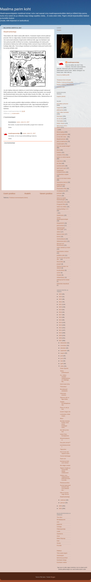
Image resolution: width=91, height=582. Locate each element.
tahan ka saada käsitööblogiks (61, 198)
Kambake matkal (62, 562)
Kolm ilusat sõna (65, 384)
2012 (60, 327)
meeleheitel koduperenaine (61, 171)
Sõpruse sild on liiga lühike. (64, 398)
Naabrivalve (60, 215)
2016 (60, 317)
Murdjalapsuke (61, 519)
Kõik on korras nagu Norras (64, 493)
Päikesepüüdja (61, 529)
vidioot (59, 232)
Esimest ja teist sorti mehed (64, 462)
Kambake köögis (62, 560)
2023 (60, 299)
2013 (60, 325)
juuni (62, 358)
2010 (60, 333)
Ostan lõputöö (64, 368)
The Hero (59, 517)
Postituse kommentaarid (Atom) (18, 197)
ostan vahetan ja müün (63, 247)
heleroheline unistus (62, 251)
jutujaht (59, 264)
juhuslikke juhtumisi (62, 103)
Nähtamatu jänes (62, 241)
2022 (60, 302)
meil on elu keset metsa (64, 178)
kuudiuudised (61, 270)
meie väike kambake (63, 112)
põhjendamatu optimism (61, 185)
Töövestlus (63, 386)
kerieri (58, 236)
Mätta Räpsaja (61, 538)
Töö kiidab (60, 121)
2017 (60, 314)
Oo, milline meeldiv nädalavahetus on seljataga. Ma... (65, 378)
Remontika (60, 261)
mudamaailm (15, 113)
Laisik (58, 531)
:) (10, 113)
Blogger (53, 577)
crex (58, 522)
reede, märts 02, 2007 (23, 122)
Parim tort (63, 458)
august (62, 353)
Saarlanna (60, 533)
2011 (60, 330)
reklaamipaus (61, 277)
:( (57, 213)
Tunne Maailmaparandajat (62, 218)
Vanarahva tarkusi (62, 182)
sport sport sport (61, 168)
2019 (60, 309)
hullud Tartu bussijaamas (64, 434)
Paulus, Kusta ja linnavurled (65, 82)
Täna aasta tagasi (62, 553)
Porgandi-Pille (61, 204)
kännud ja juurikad (62, 558)
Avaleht (27, 193)
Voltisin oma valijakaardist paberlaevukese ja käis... (65, 478)
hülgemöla (60, 107)
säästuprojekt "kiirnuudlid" (61, 228)
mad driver (60, 161)
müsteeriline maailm (62, 174)
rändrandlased (61, 239)
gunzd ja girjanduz (62, 134)
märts (62, 366)
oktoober (63, 348)
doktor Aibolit (60, 123)
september (63, 350)
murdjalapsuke (61, 191)
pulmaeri (59, 193)
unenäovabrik (61, 166)
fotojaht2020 (60, 223)
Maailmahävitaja (10, 32)
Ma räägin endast (65, 465)
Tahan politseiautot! (64, 371)
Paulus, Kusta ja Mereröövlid (65, 84)
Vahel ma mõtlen (62, 206)
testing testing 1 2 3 (62, 209)
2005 (60, 508)
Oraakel (59, 275)
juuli (61, 356)
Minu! (61, 418)
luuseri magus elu (65, 411)
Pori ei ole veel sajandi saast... (65, 452)
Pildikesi (59, 550)
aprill (62, 363)
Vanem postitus (46, 193)
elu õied (59, 163)
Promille (59, 545)
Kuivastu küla (61, 87)
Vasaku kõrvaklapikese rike (65, 403)
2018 (60, 312)
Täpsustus (63, 449)
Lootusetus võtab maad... (65, 415)
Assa (58, 536)
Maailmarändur (61, 139)
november (63, 345)
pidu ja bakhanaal (62, 141)
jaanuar (62, 502)
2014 (60, 322)
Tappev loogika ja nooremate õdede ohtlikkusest (65, 470)
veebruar (63, 500)
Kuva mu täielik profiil (63, 75)
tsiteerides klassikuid (63, 283)
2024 (60, 296)
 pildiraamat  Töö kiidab (63, 279)
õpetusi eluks (60, 234)
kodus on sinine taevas (63, 157)
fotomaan (59, 116)
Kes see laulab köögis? (63, 146)
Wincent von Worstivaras (60, 244)
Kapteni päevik (61, 96)
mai (61, 361)
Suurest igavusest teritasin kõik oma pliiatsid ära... (65, 488)
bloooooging (60, 132)
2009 (60, 335)
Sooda (59, 543)
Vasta (10, 127)
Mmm (58, 150)
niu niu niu (60, 118)
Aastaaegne (60, 555)
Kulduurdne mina (62, 202)
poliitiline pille (61, 255)
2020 (60, 307)
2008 (60, 338)
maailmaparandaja (14, 133)
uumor (58, 272)
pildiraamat (60, 110)
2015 (60, 320)
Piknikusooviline (64, 482)
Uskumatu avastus (63, 394)
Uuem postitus (9, 193)
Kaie (58, 541)
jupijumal (59, 524)
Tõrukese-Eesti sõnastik (64, 80)
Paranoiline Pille (61, 188)
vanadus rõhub (61, 155)
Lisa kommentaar (9, 143)
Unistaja (59, 526)
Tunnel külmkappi (65, 456)
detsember (63, 343)
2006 (60, 506)
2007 (60, 340)
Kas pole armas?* (65, 442)
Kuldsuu (59, 152)
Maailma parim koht (15, 9)
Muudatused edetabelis (64, 390)
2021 (60, 304)
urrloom (59, 195)
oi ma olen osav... (62, 136)
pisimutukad (60, 225)
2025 (60, 294)
